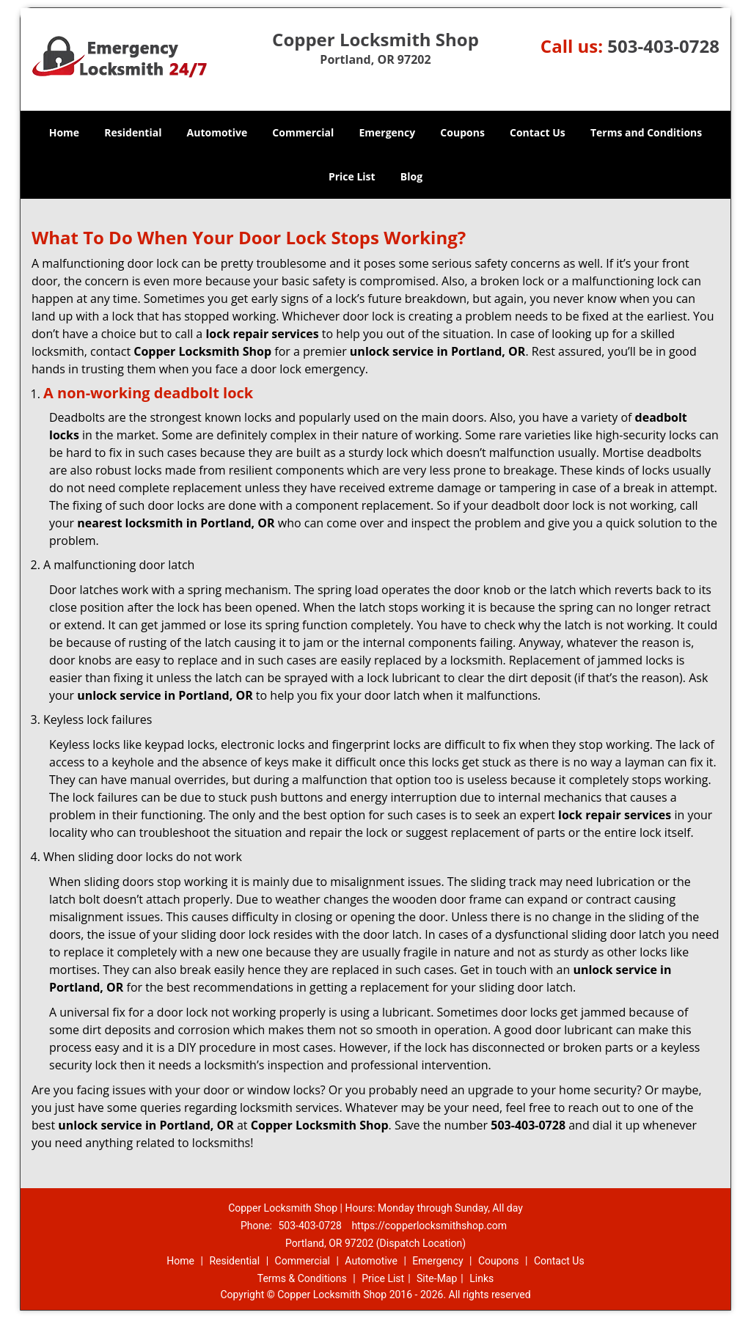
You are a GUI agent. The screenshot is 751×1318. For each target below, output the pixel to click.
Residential (132, 132)
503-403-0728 (663, 46)
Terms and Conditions (646, 132)
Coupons (462, 132)
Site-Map (437, 1278)
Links (481, 1278)
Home (64, 132)
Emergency (387, 132)
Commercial (303, 132)
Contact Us (537, 132)
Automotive (217, 132)
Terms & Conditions (302, 1278)
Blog (411, 176)
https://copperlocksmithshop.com (429, 1225)
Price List (352, 176)
